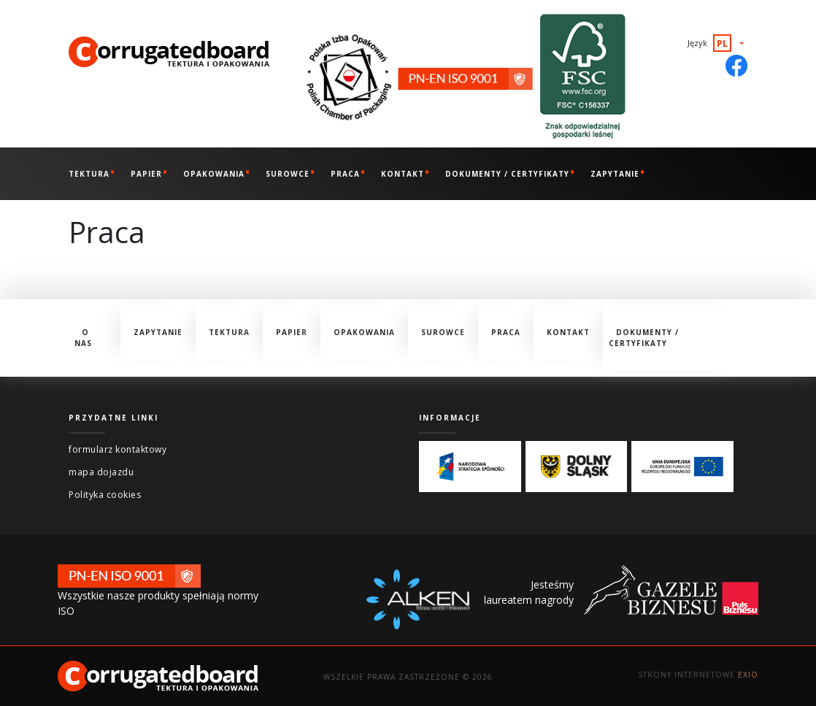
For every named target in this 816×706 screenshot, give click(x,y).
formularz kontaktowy (117, 449)
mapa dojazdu (101, 472)
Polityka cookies (105, 494)
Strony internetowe (698, 674)
